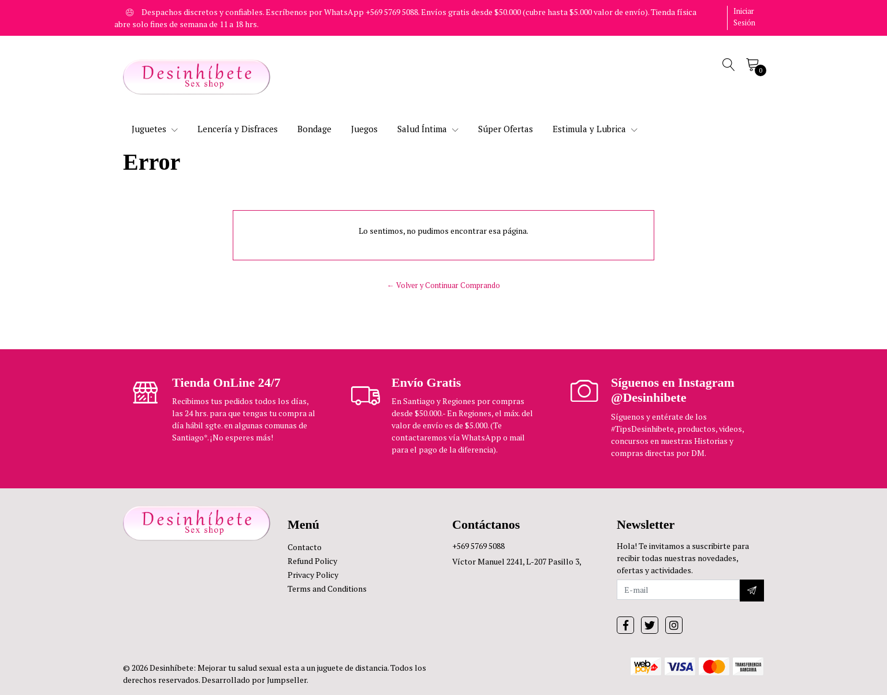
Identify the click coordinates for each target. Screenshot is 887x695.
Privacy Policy (313, 574)
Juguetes (155, 128)
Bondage (314, 128)
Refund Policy (312, 560)
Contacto (305, 546)
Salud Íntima (428, 128)
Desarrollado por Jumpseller (254, 679)
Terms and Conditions (327, 588)
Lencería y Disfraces (237, 128)
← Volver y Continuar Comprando (443, 285)
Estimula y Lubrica (595, 128)
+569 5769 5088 (478, 545)
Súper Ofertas (505, 128)
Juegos (364, 128)
